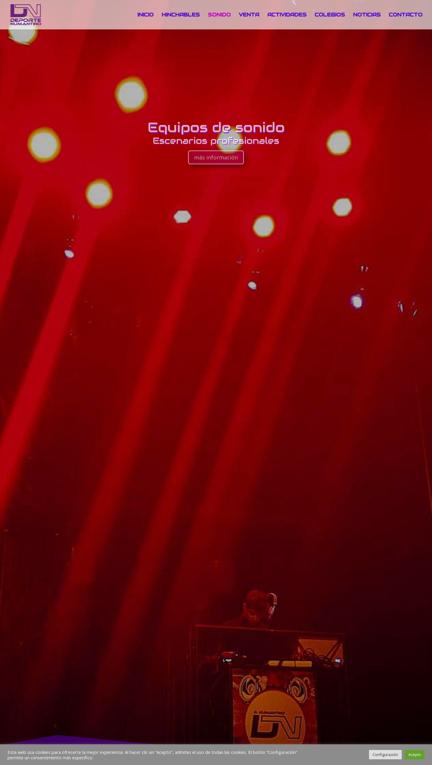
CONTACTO (405, 15)
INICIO (145, 15)
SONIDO (219, 15)
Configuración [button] (385, 754)
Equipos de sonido (216, 135)
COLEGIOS (330, 15)
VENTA (249, 15)
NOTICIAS (367, 15)
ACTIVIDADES (287, 15)
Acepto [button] (414, 754)
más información (216, 165)
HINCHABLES (181, 15)
